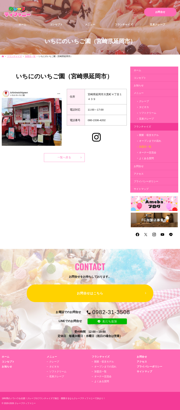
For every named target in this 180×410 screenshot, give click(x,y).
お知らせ (139, 85)
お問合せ (139, 166)
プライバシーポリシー (146, 181)
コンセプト (140, 77)
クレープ (144, 101)
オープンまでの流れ (150, 140)
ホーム (137, 70)
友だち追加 (107, 321)
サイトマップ (141, 188)
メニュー (139, 93)
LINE (171, 235)
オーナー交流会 (147, 152)
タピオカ (144, 107)
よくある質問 (146, 158)
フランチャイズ (142, 126)
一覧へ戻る (64, 157)
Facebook (138, 235)
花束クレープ (146, 118)
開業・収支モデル (149, 135)
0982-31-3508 (111, 312)
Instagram (97, 138)
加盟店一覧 (145, 146)
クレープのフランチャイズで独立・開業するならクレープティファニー (61, 398)
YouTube (163, 235)
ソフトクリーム (147, 112)
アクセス (139, 173)
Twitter (146, 235)
